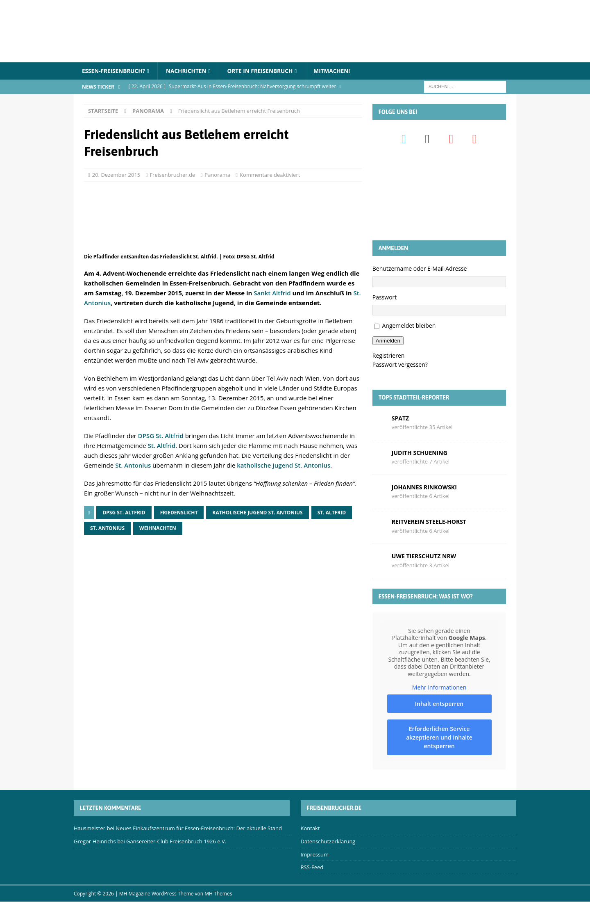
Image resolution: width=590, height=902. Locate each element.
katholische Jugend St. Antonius (283, 465)
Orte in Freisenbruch (264, 71)
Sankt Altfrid (272, 293)
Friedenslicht (179, 512)
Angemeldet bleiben (409, 326)
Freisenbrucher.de (172, 174)
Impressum (315, 854)
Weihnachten (157, 528)
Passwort (384, 297)
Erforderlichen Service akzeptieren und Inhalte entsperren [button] (439, 737)
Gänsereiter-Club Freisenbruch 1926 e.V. (176, 841)
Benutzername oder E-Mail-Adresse (419, 269)
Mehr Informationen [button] (439, 687)
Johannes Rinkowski (424, 487)
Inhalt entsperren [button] (439, 704)
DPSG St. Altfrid (161, 436)
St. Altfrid (162, 446)
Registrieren (388, 355)
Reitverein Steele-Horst (429, 522)
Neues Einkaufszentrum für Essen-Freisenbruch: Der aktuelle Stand (199, 828)
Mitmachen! (338, 71)
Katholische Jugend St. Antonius (257, 512)
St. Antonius (133, 465)
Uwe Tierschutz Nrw (424, 556)
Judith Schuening (419, 453)
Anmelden (388, 341)
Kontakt (310, 828)
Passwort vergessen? (400, 365)
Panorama (217, 174)
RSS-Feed (312, 867)
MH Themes (218, 894)
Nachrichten (189, 71)
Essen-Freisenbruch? (114, 71)
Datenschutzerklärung (328, 841)
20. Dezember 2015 (116, 174)
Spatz (400, 418)
